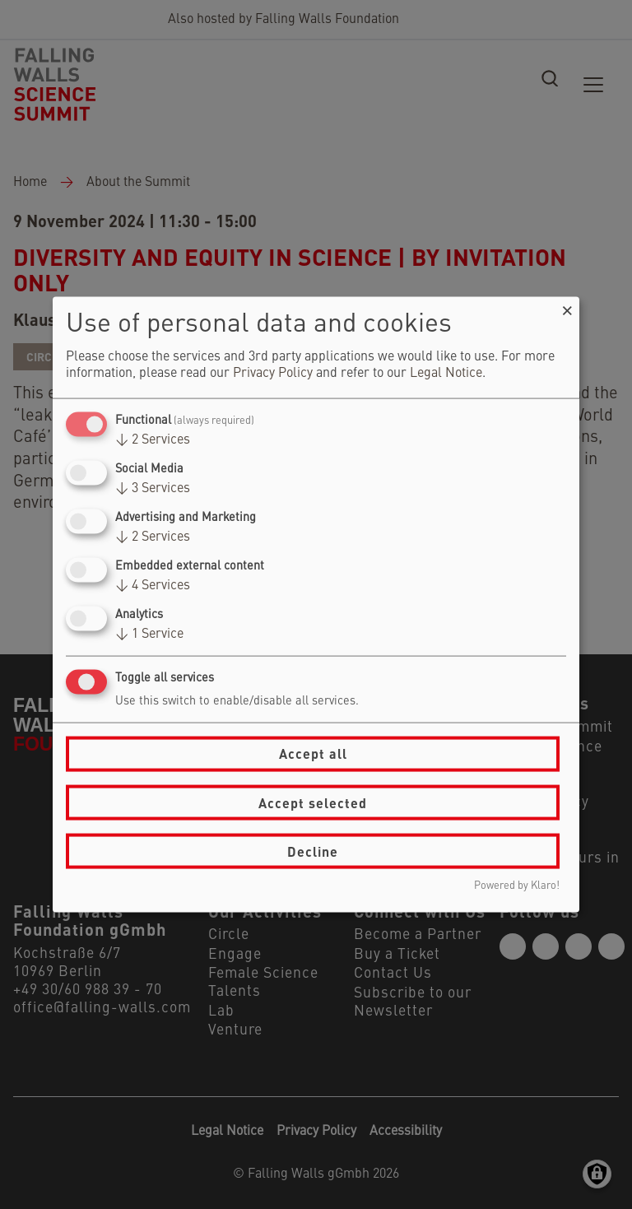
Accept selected (312, 802)
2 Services (152, 439)
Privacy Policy (273, 372)
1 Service (149, 634)
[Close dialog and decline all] (567, 306)
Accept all (313, 753)
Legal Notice (446, 372)
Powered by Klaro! (517, 886)
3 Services (152, 488)
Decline (312, 850)
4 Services (152, 586)
